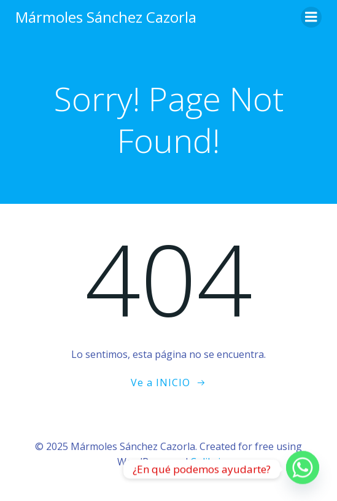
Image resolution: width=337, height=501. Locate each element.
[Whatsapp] (302, 469)
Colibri (205, 461)
